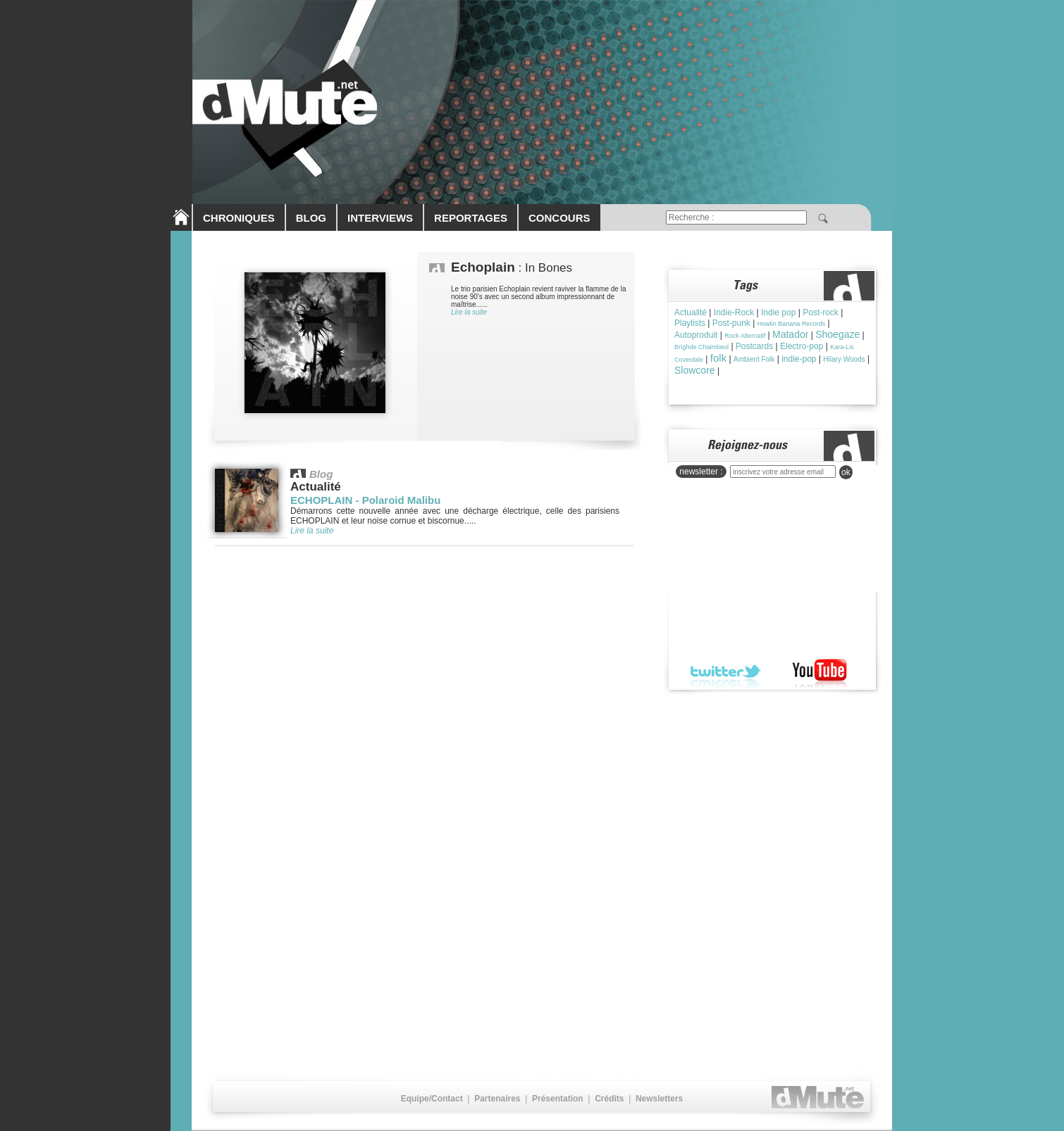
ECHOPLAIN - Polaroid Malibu (365, 500)
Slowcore (694, 370)
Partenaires (497, 1099)
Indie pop (778, 312)
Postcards (754, 346)
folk (718, 358)
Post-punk (731, 323)
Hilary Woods (844, 359)
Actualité (690, 312)
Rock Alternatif (744, 335)
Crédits (609, 1099)
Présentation (557, 1099)
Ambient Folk (754, 359)
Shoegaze (837, 334)
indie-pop (798, 359)
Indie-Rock (734, 312)
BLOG (311, 218)
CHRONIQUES (239, 218)
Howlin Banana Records (791, 323)
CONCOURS (559, 218)
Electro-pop (801, 346)
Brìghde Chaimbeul (701, 346)
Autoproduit (695, 335)
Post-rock (821, 312)
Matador (790, 334)
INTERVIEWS (380, 218)
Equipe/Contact (432, 1099)
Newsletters (659, 1099)
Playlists (689, 323)
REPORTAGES (470, 218)
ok (845, 472)
